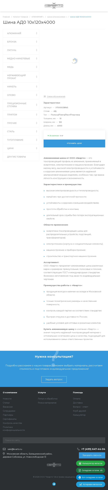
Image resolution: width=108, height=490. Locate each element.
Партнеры (8, 415)
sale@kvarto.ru (15, 449)
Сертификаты (9, 419)
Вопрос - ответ (80, 407)
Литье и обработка (47, 398)
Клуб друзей (79, 411)
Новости (7, 398)
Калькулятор (79, 415)
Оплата (76, 398)
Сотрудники (9, 411)
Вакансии (8, 407)
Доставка (78, 403)
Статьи (6, 403)
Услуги (42, 392)
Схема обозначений (56, 96)
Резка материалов (47, 403)
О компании (10, 392)
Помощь (78, 392)
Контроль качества (12, 423)
